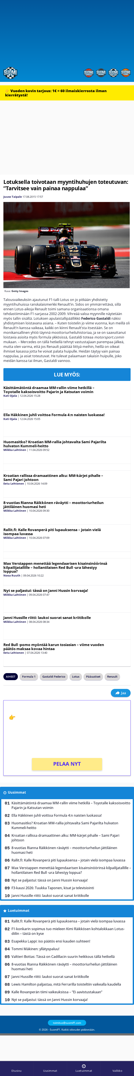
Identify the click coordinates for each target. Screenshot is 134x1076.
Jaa (120, 693)
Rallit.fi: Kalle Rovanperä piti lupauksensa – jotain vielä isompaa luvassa (52, 531)
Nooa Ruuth (11, 575)
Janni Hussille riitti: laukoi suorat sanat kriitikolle (47, 617)
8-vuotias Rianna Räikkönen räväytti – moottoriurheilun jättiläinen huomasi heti (53, 504)
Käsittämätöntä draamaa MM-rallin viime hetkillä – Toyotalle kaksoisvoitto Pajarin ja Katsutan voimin (48, 389)
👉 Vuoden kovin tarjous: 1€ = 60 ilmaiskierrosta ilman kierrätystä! (56, 92)
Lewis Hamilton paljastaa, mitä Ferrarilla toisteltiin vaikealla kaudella (66, 984)
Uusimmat (17, 792)
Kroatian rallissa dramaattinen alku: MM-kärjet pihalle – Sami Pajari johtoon (53, 477)
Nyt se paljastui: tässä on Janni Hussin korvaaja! (45, 590)
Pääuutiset (93, 676)
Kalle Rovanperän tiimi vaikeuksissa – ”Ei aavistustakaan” (56, 992)
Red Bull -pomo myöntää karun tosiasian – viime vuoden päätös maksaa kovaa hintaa (53, 646)
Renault (112, 676)
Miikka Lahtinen (14, 450)
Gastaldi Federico (53, 676)
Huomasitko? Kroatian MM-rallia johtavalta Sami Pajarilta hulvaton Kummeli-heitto (54, 443)
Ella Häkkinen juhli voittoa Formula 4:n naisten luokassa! (54, 414)
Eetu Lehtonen (13, 483)
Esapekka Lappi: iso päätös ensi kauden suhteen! (50, 941)
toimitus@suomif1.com (67, 1023)
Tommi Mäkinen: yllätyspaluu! (35, 949)
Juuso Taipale (12, 197)
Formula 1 (29, 676)
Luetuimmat (18, 910)
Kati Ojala (10, 396)
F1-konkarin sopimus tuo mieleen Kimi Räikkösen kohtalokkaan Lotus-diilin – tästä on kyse (68, 931)
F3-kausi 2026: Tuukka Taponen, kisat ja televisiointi (52, 888)
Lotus (75, 676)
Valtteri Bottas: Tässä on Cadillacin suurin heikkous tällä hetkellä (63, 956)
